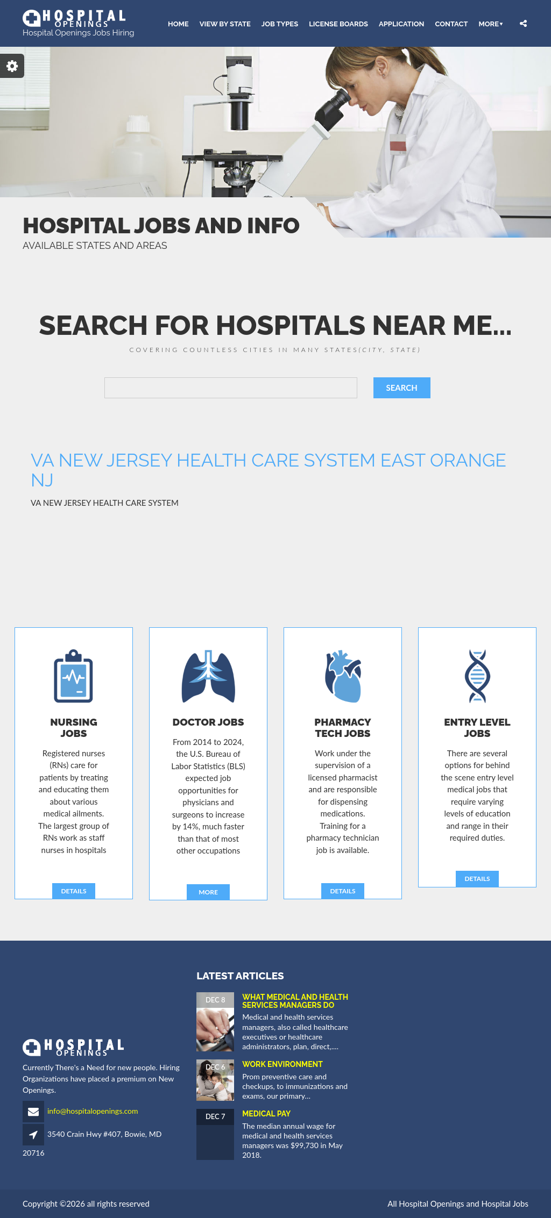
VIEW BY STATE (225, 23)
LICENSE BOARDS (338, 23)
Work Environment (282, 1064)
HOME (178, 23)
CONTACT (451, 23)
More (488, 23)
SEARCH (402, 387)
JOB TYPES (280, 23)
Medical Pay (266, 1113)
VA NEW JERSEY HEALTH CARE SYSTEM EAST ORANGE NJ (268, 470)
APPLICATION (401, 23)
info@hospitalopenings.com (92, 1110)
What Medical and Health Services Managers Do (295, 1001)
